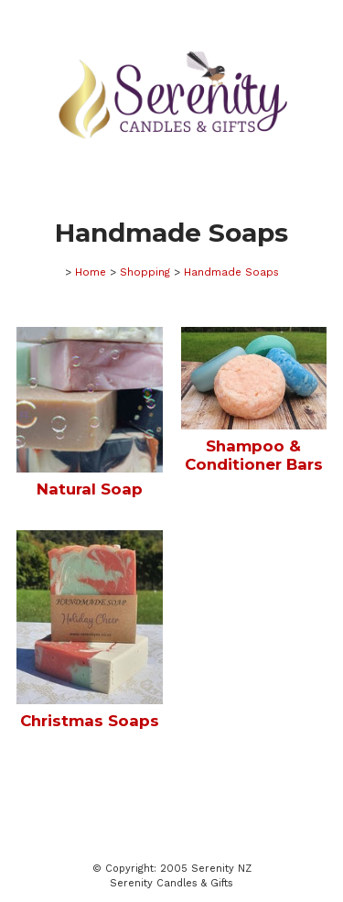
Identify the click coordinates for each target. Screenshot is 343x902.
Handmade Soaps (231, 272)
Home (90, 272)
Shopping (145, 272)
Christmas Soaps (89, 721)
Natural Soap (90, 489)
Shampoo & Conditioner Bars (254, 455)
